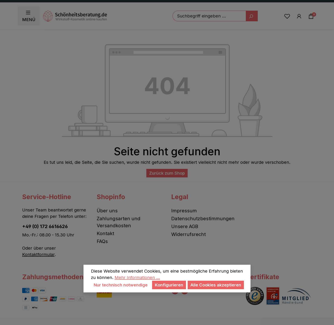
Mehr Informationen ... (137, 277)
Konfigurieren (169, 285)
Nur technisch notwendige (121, 285)
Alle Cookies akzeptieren (215, 285)
